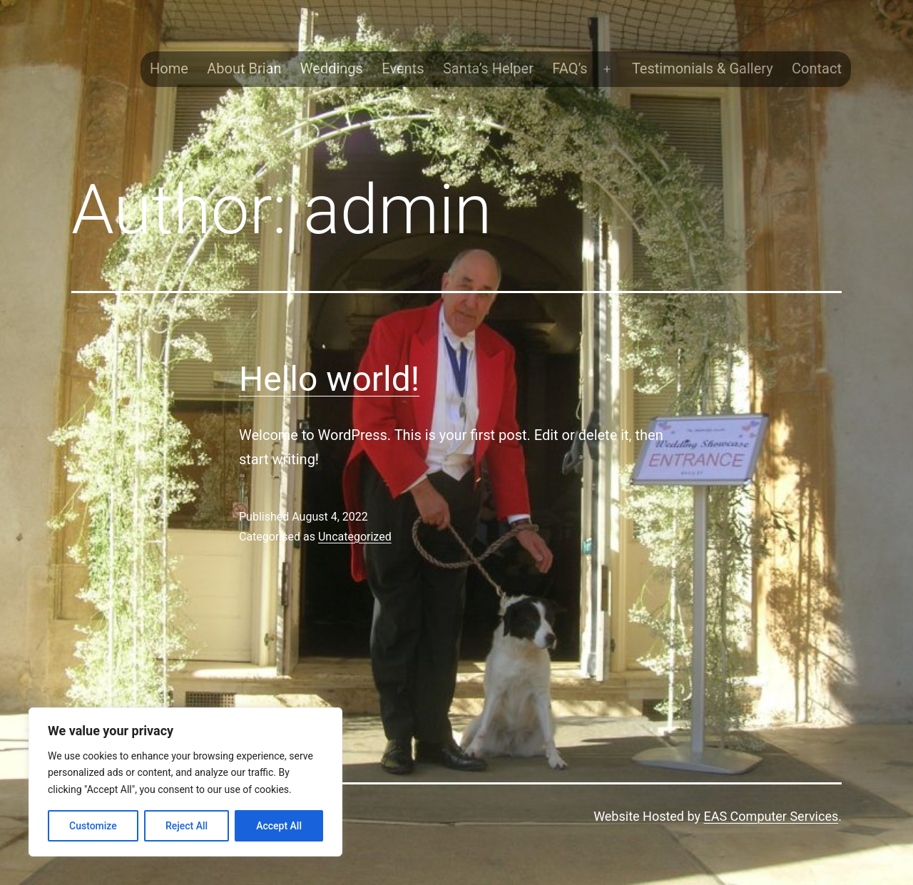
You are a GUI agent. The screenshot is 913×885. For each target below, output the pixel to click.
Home (169, 68)
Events (403, 68)
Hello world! (329, 379)
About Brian (244, 68)
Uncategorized (355, 536)
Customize (93, 826)
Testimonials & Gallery (702, 68)
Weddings (331, 68)
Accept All (279, 826)
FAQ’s (569, 68)
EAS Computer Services (770, 816)
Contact (817, 68)
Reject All (186, 826)
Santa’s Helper (488, 68)
